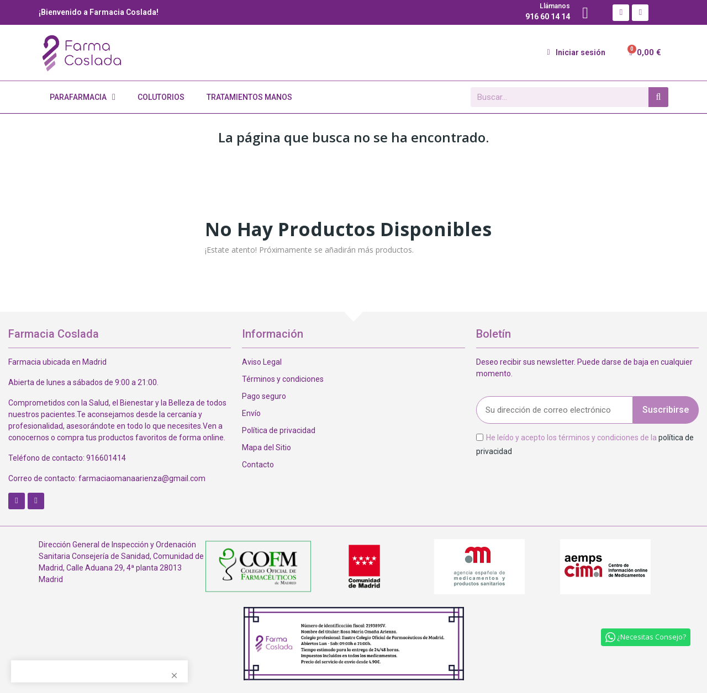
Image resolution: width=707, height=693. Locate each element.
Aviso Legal (262, 362)
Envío (251, 413)
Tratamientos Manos (249, 97)
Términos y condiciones (283, 379)
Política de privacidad (278, 430)
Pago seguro (264, 396)
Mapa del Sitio (266, 447)
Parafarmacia (82, 97)
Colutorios (161, 97)
